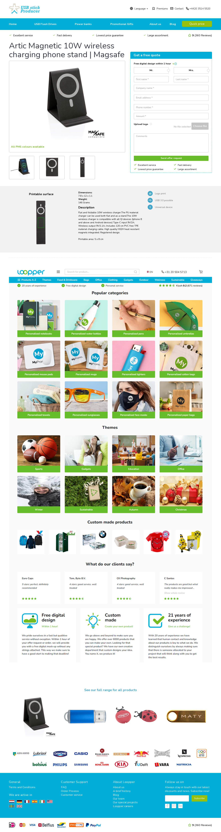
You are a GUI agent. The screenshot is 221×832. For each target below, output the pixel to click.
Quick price (197, 24)
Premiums (160, 8)
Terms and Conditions (22, 787)
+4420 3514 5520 (198, 8)
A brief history (122, 791)
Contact (177, 8)
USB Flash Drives (45, 24)
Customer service (71, 795)
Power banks (83, 24)
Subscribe (199, 798)
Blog (173, 24)
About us (155, 24)
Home (13, 24)
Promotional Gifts (121, 24)
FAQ (64, 787)
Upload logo (143, 124)
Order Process (70, 791)
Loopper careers (123, 806)
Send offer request (171, 158)
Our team (118, 799)
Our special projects (125, 802)
